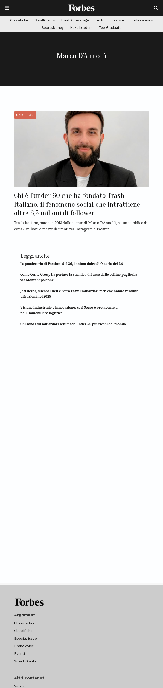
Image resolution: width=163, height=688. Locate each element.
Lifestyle (116, 20)
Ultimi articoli (25, 623)
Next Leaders (81, 28)
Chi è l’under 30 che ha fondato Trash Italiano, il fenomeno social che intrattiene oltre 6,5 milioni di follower (77, 204)
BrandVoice (24, 646)
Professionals (141, 20)
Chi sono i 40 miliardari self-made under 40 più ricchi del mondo (73, 324)
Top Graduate (110, 28)
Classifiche (19, 20)
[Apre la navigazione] (7, 8)
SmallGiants (44, 20)
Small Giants (25, 661)
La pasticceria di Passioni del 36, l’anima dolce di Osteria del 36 (71, 264)
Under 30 (25, 115)
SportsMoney (53, 28)
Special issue (25, 638)
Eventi (19, 653)
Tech (99, 20)
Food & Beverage (75, 20)
